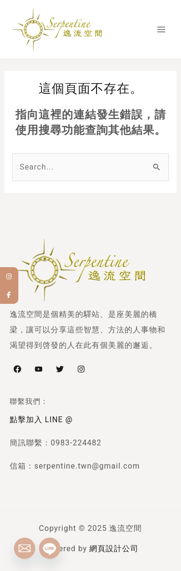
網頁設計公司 (114, 548)
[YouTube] (38, 369)
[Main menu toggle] (161, 29)
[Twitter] (60, 369)
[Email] (24, 548)
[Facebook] (17, 369)
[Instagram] (81, 369)
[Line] (49, 548)
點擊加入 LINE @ (41, 419)
